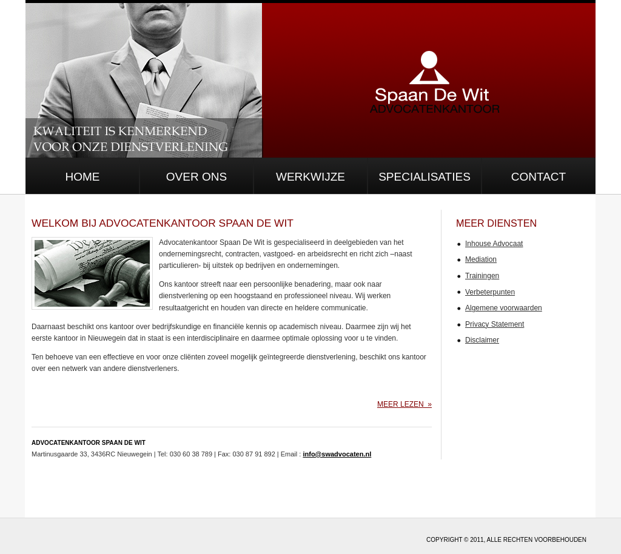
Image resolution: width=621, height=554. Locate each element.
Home (82, 176)
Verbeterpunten (490, 292)
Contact (538, 176)
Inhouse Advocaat (494, 243)
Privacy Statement (494, 324)
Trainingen (482, 276)
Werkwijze (310, 176)
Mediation (481, 259)
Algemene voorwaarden (503, 308)
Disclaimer (482, 340)
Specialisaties (424, 176)
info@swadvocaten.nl (337, 454)
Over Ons (196, 176)
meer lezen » (404, 404)
